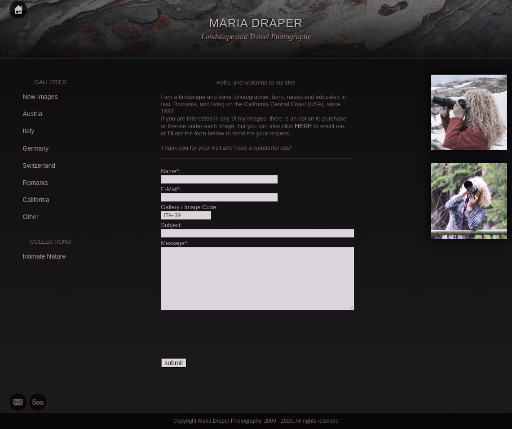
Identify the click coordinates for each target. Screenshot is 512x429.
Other (31, 216)
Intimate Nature (44, 256)
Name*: (170, 171)
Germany (36, 148)
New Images (40, 96)
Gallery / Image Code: (189, 207)
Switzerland (39, 165)
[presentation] (229, 334)
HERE (303, 126)
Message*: (174, 243)
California (36, 199)
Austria (33, 113)
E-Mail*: (171, 189)
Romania (35, 182)
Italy (29, 130)
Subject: (171, 225)
